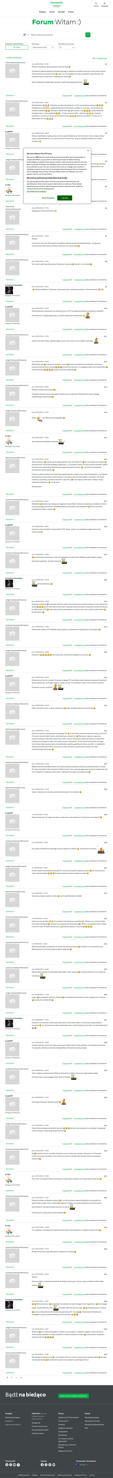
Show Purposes (48, 198)
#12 (105, 362)
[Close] (88, 150)
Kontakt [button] (61, 12)
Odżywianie (63, 1432)
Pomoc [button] (71, 12)
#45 (105, 1227)
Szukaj (87, 1413)
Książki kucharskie (65, 1428)
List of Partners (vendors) (36, 192)
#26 (105, 731)
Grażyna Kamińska (15, 285)
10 (66, 47)
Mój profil (39, 1416)
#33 (105, 919)
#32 (105, 893)
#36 (105, 995)
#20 (105, 580)
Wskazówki (62, 1435)
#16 (105, 459)
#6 (106, 208)
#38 (105, 1042)
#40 (105, 1097)
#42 (105, 1151)
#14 (105, 412)
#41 (105, 1125)
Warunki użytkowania (47, 1475)
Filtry (16, 47)
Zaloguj (66, 96)
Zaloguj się (36, 1423)
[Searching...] (57, 35)
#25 (105, 705)
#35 (105, 969)
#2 (106, 103)
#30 (105, 843)
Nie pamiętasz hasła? (40, 1430)
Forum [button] (52, 12)
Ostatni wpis (102, 58)
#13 (105, 387)
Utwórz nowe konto (39, 1426)
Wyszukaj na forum (92, 1421)
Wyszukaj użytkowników (94, 1424)
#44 (105, 1198)
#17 (105, 501)
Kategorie (9, 1421)
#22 (105, 627)
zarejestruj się (79, 96)
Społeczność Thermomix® (68, 1417)
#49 (105, 1329)
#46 (105, 1249)
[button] (96, 4)
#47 (105, 1274)
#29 (105, 815)
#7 (106, 236)
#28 (105, 789)
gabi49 (10, 132)
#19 (105, 555)
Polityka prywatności (65, 1475)
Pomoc (92, 1475)
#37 (105, 1020)
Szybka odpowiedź (14, 57)
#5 (106, 186)
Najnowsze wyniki (43, 47)
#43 (105, 1176)
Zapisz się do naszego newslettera (73, 1396)
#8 (106, 261)
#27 (105, 764)
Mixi (8, 185)
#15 (105, 438)
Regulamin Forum (65, 1451)
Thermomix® (63, 1421)
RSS (86, 1428)
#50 (105, 1354)
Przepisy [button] (42, 12)
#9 (106, 287)
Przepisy (8, 1413)
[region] (57, 176)
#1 (106, 64)
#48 (105, 1301)
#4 (106, 161)
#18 (105, 527)
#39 (105, 1070)
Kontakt (35, 1475)
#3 (106, 133)
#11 (105, 336)
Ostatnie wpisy (38, 1433)
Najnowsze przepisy (13, 1424)
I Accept (64, 198)
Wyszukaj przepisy (12, 1417)
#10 (105, 308)
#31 (105, 868)
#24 (105, 677)
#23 (105, 652)
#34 (105, 944)
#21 (105, 601)
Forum (61, 1413)
